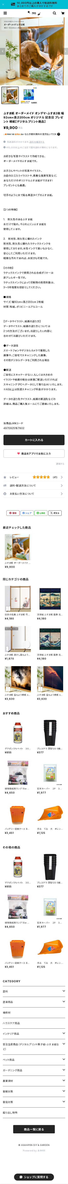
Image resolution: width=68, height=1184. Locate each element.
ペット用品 (9, 1059)
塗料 (5, 991)
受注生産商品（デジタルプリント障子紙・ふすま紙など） (31, 1047)
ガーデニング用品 (12, 1070)
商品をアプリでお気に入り (33, 453)
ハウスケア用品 (11, 1023)
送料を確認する (37, 142)
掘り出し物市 (10, 1112)
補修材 (6, 1012)
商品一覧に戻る (34, 1129)
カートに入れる (34, 440)
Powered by (34, 1150)
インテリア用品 (11, 1033)
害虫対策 (8, 1102)
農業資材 (8, 1080)
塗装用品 (8, 1002)
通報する (60, 464)
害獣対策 (8, 1091)
